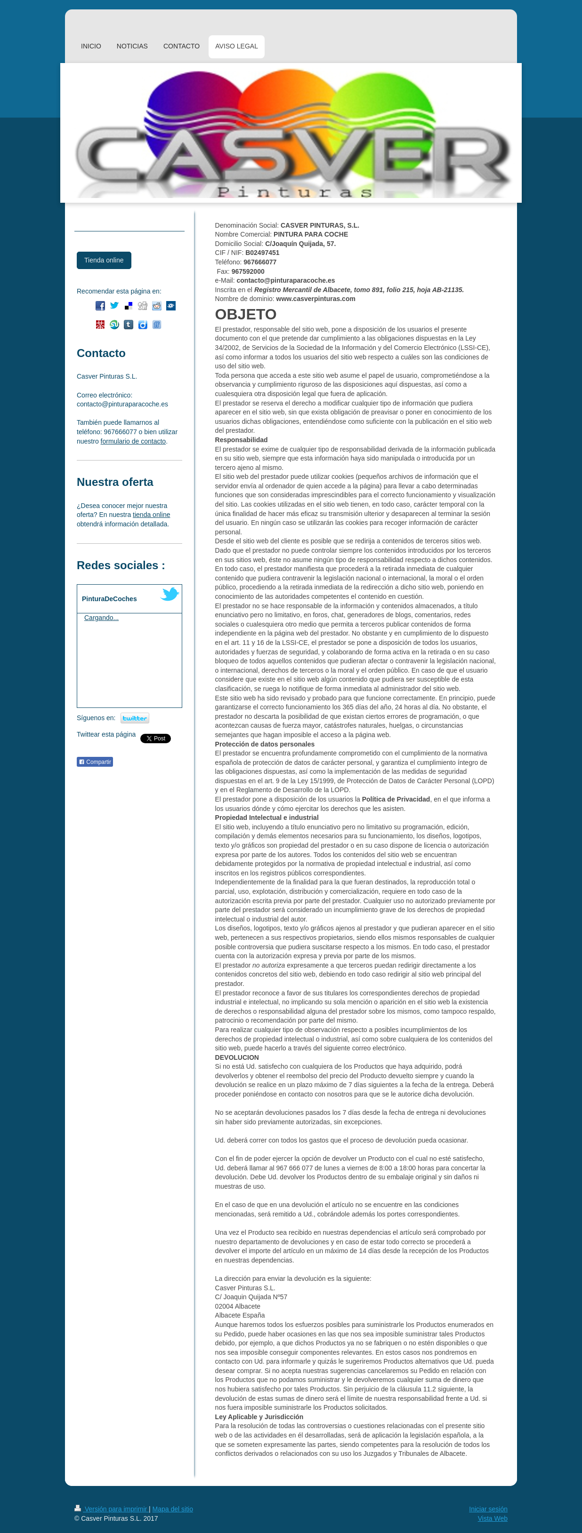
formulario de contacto (133, 441)
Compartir (95, 762)
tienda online (151, 514)
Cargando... (101, 617)
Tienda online (104, 260)
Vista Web (493, 1518)
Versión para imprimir (111, 1509)
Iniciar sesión (488, 1509)
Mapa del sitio (173, 1509)
